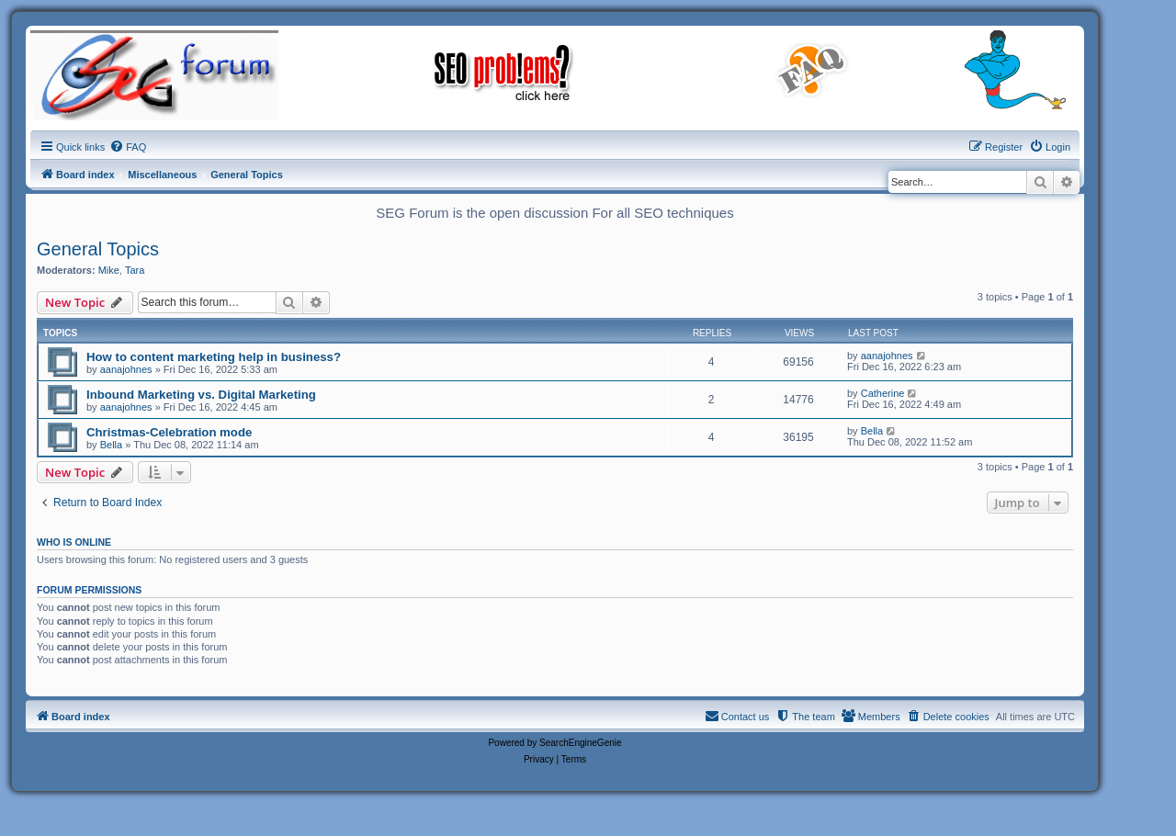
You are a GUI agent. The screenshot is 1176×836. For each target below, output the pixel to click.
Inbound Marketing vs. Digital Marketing (201, 394)
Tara (134, 270)
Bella (111, 444)
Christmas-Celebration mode (169, 432)
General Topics (98, 249)
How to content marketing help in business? (213, 357)
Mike (108, 270)
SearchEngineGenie (580, 743)
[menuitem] (127, 147)
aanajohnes (126, 369)
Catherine (883, 393)
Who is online (74, 542)
